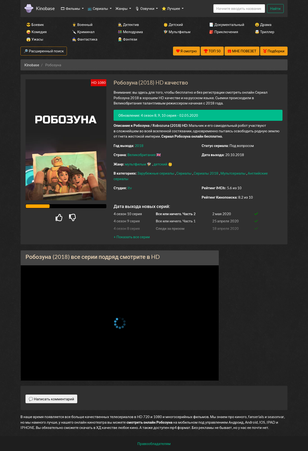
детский (161, 164)
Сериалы (184, 173)
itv (130, 188)
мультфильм (136, 164)
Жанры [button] (122, 8)
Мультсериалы (233, 173)
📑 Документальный (225, 24)
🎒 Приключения (223, 32)
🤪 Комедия (36, 32)
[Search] (239, 8)
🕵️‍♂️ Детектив (128, 24)
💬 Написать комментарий (51, 399)
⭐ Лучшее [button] (171, 8)
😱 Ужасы (34, 39)
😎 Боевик (35, 24)
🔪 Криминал (83, 32)
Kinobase (45, 8)
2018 (139, 145)
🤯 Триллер (264, 32)
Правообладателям (154, 443)
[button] (132, 237)
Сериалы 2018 (206, 173)
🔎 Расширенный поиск (44, 51)
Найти (275, 8)
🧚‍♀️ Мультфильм (176, 32)
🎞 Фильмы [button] (70, 8)
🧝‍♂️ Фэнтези (127, 39)
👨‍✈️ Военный (82, 24)
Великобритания (141, 154)
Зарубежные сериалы (156, 173)
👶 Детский (173, 24)
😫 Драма (263, 24)
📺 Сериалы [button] (98, 8)
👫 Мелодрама (130, 32)
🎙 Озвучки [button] (145, 8)
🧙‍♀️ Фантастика (84, 39)
